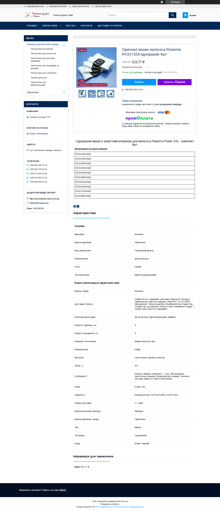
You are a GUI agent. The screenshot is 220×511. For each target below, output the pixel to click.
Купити (139, 82)
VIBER (62, 490)
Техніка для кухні (39, 77)
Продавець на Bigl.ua (110, 504)
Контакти (86, 25)
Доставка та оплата (110, 25)
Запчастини (49, 25)
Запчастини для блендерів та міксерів (45, 66)
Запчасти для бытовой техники (42, 44)
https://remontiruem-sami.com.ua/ (44, 198)
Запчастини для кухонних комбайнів (43, 59)
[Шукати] (172, 15)
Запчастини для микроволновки (38, 83)
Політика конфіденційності (132, 507)
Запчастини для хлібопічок (44, 73)
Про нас (70, 25)
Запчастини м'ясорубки (42, 49)
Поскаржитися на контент (108, 507)
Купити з (174, 82)
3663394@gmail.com (39, 203)
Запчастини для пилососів (43, 53)
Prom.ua (124, 501)
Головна (32, 25)
